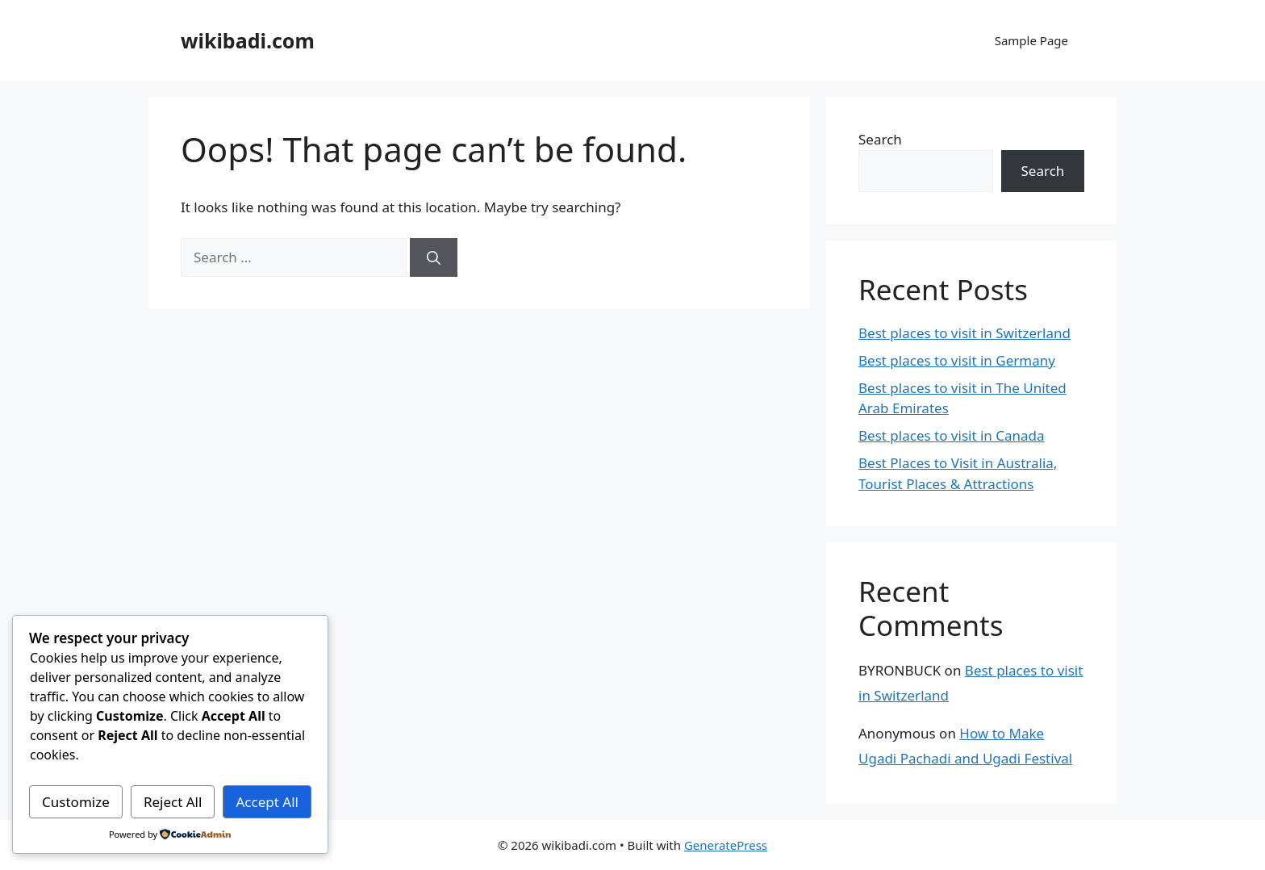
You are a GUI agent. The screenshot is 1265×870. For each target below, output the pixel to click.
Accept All (267, 802)
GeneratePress (725, 845)
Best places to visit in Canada (951, 435)
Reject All (173, 802)
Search (880, 139)
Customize (76, 802)
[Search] (433, 257)
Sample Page (1031, 40)
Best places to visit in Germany (956, 360)
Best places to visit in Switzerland (964, 333)
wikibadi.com (248, 40)
